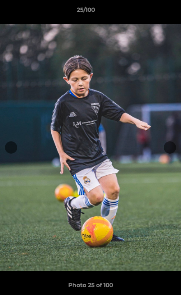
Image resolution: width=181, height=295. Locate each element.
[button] (151, 12)
